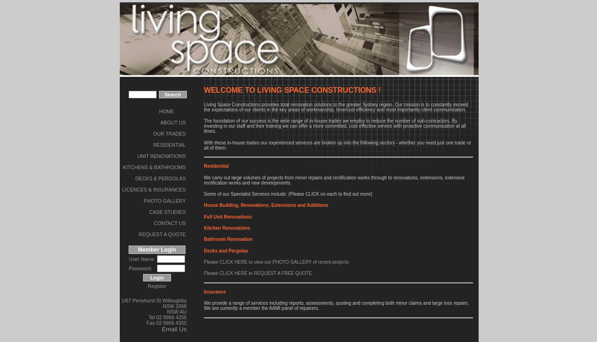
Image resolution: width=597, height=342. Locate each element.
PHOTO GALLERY (165, 201)
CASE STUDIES (167, 212)
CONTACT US (169, 223)
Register (157, 286)
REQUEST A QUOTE (161, 234)
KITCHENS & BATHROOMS (154, 167)
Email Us (174, 329)
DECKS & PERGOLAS (160, 178)
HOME (166, 111)
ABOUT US (172, 122)
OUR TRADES (169, 134)
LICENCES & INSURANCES (153, 189)
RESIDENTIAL (169, 145)
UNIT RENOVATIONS (161, 156)
